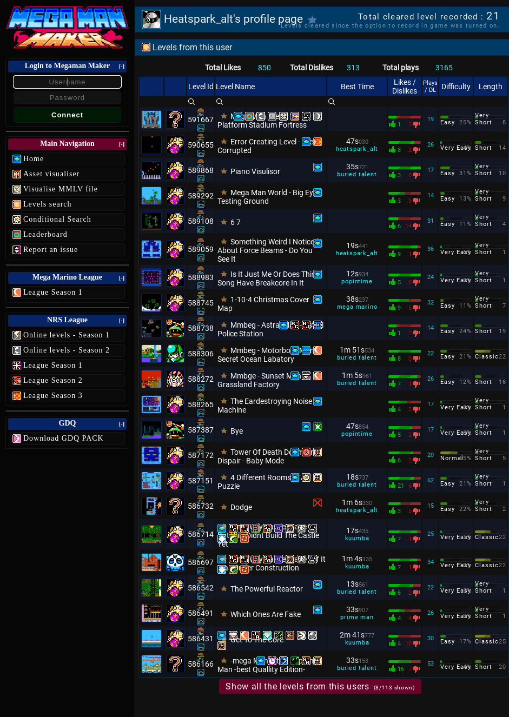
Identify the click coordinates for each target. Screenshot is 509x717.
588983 (201, 277)
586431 (201, 638)
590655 (201, 145)
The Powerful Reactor (266, 589)
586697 (201, 562)
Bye (236, 431)
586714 (201, 534)
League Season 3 (53, 395)
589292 (201, 195)
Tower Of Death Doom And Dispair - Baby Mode (268, 456)
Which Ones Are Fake (265, 614)
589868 (201, 170)
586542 (201, 587)
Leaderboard (45, 234)
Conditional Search (57, 219)
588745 (201, 302)
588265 (201, 404)
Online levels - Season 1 (66, 335)
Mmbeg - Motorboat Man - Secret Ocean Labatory (267, 354)
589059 (201, 249)
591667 (201, 119)
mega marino (357, 306)
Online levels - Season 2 (66, 350)
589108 (201, 221)
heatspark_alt (357, 148)
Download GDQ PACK (63, 438)
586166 (201, 664)
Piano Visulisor (255, 171)
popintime (356, 281)
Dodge (241, 507)
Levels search (47, 204)
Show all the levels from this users (320, 686)
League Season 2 (53, 380)
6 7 (235, 222)
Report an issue (50, 249)
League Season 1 (53, 292)
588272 (201, 379)
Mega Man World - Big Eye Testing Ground (267, 196)
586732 (201, 506)
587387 (201, 430)
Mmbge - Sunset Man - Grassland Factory (261, 380)
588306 (201, 353)
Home (33, 159)
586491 (201, 613)
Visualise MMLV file (60, 189)
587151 (201, 480)
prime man (356, 617)
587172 (201, 455)
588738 (201, 328)
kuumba (357, 538)
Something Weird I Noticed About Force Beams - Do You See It (268, 250)
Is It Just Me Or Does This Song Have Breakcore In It (266, 278)
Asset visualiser (51, 174)
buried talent (356, 174)
